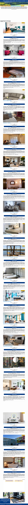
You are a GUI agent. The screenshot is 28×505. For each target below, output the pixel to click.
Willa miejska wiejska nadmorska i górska (18, 480)
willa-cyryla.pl (26, 0)
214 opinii (17, 83)
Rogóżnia (23, 67)
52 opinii (17, 172)
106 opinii (17, 373)
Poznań (23, 134)
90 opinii (17, 239)
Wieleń (23, 457)
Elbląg (23, 223)
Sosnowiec (23, 201)
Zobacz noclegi (14, 37)
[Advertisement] (14, 15)
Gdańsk (23, 268)
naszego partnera (12, 87)
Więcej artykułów (4, 479)
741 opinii (18, 473)
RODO (6, 501)
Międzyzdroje (22, 290)
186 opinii (20, 217)
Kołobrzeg (23, 435)
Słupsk (23, 335)
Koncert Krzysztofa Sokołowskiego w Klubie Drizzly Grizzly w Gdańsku (9, 480)
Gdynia (23, 89)
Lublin (23, 357)
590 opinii (16, 38)
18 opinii (17, 105)
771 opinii (17, 306)
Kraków (23, 492)
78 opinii (19, 150)
